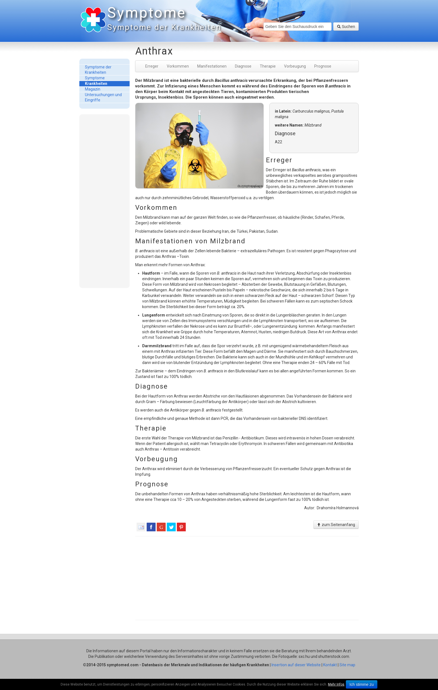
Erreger (151, 66)
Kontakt (330, 665)
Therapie (268, 66)
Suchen (346, 26)
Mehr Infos (336, 684)
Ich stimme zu (361, 684)
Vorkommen (178, 66)
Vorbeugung (295, 66)
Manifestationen (212, 66)
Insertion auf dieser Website (296, 665)
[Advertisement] (104, 201)
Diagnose (243, 66)
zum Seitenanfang (336, 524)
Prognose (322, 66)
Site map (347, 665)
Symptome (163, 19)
